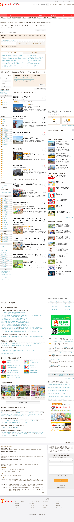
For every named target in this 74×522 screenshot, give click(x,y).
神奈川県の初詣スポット (28, 345)
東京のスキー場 (11, 464)
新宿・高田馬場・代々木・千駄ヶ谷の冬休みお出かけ (13, 319)
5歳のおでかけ (67, 306)
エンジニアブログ (46, 509)
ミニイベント (3, 264)
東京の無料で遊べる (14, 456)
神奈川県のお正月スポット (7, 353)
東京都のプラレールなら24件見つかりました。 (24, 79)
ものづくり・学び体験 (5, 260)
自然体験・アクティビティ (25, 66)
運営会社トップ (46, 501)
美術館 (3, 60)
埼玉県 (63, 374)
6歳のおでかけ (54, 309)
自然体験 (2, 246)
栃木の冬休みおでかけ (27, 336)
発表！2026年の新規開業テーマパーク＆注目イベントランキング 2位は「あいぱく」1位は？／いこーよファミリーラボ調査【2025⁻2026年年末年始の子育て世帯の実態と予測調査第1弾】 (26, 480)
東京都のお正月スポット (30, 352)
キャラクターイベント (5, 266)
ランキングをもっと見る (68, 378)
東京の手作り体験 (11, 452)
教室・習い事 (30, 63)
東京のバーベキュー (16, 449)
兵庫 (42, 17)
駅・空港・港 (5, 66)
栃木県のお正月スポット (18, 350)
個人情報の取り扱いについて (61, 475)
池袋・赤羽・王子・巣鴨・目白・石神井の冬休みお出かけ (14, 318)
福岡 (55, 17)
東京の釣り (23, 449)
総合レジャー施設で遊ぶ (6, 420)
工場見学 (32, 58)
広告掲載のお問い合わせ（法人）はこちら (61, 477)
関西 (35, 17)
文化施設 (8, 60)
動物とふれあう (62, 4)
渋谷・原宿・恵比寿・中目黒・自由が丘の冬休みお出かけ (14, 316)
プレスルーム (31, 505)
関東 (11, 17)
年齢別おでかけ (41, 15)
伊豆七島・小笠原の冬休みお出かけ (32, 331)
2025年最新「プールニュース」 (6, 275)
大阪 (37, 17)
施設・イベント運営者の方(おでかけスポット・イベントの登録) (19, 475)
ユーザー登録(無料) (65, 1)
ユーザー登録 (3, 475)
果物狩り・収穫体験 (38, 57)
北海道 (7, 17)
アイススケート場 (6, 63)
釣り (27, 57)
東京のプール (33, 449)
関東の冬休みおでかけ (6, 336)
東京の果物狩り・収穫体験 (6, 465)
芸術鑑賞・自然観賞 (4, 256)
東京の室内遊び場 (13, 461)
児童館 (3, 62)
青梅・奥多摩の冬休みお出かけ (24, 325)
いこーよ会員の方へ (61, 487)
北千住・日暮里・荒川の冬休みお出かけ (10, 328)
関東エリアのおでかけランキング (8, 412)
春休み (51, 4)
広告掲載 (17, 505)
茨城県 (52, 374)
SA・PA (36, 65)
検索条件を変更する (40, 88)
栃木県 (56, 374)
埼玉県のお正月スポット (6, 352)
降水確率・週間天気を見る (68, 125)
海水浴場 (16, 62)
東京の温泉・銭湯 (4, 464)
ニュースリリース (18, 507)
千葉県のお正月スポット (18, 352)
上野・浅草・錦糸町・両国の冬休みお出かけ (11, 315)
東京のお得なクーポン (5, 456)
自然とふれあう (4, 422)
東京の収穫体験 (27, 452)
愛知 (25, 17)
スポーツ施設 (26, 60)
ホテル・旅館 (27, 62)
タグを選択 (6, 86)
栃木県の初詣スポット (17, 343)
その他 (33, 66)
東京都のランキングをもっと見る (61, 371)
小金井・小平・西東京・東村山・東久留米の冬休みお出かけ (14, 324)
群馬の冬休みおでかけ (38, 336)
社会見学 (27, 58)
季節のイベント (4, 258)
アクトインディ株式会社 (57, 499)
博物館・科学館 (21, 58)
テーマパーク (15, 55)
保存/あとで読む (56, 1)
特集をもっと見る (70, 217)
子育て (63, 15)
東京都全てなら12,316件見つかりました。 (23, 80)
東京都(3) (13, 40)
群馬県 (60, 374)
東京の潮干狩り (28, 464)
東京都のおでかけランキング (7, 415)
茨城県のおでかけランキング (23, 412)
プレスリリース (59, 507)
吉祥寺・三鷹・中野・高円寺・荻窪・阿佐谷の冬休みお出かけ (15, 322)
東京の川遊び (3, 457)
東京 (13, 17)
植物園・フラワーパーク (7, 57)
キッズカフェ (30, 65)
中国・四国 (46, 17)
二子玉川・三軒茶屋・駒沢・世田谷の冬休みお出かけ (31, 328)
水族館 (34, 55)
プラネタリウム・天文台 (7, 65)
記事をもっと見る (23, 402)
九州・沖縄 (52, 17)
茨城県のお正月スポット (6, 350)
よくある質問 (31, 503)
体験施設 (37, 58)
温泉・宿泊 (24, 422)
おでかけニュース (54, 15)
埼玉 (20, 17)
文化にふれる (34, 420)
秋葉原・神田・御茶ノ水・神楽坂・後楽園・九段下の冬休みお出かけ (16, 330)
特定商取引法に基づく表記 (20, 511)
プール (11, 62)
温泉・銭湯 (21, 62)
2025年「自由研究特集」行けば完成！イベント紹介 (6, 278)
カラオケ (16, 65)
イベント (10, 15)
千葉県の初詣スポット (6, 345)
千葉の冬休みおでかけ (17, 338)
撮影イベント (3, 254)
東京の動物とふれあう (19, 452)
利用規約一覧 (17, 503)
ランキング (32, 15)
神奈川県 (61, 375)
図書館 (7, 62)
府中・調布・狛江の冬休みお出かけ (9, 325)
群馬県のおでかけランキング (7, 414)
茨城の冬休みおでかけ (17, 336)
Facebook (17, 509)
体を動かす (19, 422)
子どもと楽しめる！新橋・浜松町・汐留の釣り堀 (59, 396)
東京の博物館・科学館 (28, 461)
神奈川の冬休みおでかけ (38, 338)
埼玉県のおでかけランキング (21, 414)
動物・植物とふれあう (18, 420)
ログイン (71, 1)
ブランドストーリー (60, 501)
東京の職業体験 (34, 452)
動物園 (20, 55)
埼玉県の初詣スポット (38, 343)
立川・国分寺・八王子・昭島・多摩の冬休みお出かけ (13, 312)
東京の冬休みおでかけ (27, 338)
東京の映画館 (20, 461)
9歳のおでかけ (67, 311)
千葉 (18, 17)
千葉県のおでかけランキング (34, 414)
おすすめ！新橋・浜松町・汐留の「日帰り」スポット (60, 384)
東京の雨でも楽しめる (5, 461)
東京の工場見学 (4, 452)
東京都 (71, 374)
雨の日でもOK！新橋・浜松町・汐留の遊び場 (58, 390)
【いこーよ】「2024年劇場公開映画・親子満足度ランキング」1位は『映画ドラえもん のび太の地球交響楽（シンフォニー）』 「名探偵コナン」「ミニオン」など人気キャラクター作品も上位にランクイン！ (26, 489)
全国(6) (3, 40)
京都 (39, 17)
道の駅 (35, 63)
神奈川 (15, 17)
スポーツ (2, 248)
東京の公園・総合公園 (38, 456)
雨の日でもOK (56, 4)
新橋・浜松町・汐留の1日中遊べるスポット (57, 393)
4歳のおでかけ (54, 306)
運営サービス (45, 505)
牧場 (31, 55)
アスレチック (20, 60)
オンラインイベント (21, 15)
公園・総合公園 (33, 60)
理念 (43, 503)
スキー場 (33, 62)
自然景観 (31, 57)
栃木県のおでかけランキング (36, 412)
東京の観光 (39, 449)
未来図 (57, 503)
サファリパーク (26, 55)
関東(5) (7, 40)
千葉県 (67, 374)
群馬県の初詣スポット (27, 343)
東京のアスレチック (30, 456)
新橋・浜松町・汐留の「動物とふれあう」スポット (59, 387)
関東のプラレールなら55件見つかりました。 (23, 77)
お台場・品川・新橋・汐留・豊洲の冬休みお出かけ (12, 314)
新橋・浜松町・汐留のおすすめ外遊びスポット (58, 399)
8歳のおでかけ (54, 311)
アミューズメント (22, 65)
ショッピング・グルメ (5, 252)
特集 (71, 15)
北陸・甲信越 (30, 17)
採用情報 (44, 507)
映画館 (39, 60)
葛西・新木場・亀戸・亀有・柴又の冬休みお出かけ (31, 327)
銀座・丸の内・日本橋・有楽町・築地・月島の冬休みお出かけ (15, 321)
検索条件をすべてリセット (41, 30)
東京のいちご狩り (35, 464)
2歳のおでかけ (54, 303)
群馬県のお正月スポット (30, 350)
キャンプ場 (16, 57)
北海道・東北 (2, 17)
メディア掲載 (31, 507)
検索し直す (42, 84)
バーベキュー (23, 57)
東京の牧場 (28, 449)
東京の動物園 (9, 449)
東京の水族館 (41, 461)
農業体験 (10, 58)
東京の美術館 (35, 461)
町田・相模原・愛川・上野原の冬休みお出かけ (32, 315)
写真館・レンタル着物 (14, 66)
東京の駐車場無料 (22, 456)
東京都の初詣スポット (17, 345)
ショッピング (23, 63)
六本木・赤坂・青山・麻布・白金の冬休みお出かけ (12, 331)
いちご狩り (4, 58)
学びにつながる (27, 420)
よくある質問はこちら (61, 485)
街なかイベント (4, 262)
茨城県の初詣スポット (6, 343)
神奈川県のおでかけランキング (22, 415)
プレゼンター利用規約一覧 (34, 501)
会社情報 (58, 505)
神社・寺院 (13, 60)
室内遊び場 (4, 55)
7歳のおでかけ (67, 309)
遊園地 (9, 55)
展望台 (41, 58)
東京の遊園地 (3, 449)
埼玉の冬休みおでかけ (6, 338)
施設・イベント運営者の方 (20, 501)
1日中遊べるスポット (70, 4)
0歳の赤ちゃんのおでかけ (54, 301)
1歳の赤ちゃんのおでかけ (67, 301)
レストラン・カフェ (15, 63)
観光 (39, 63)
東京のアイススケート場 (19, 464)
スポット (3, 15)
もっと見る (43, 492)
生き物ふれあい (4, 250)
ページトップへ (69, 442)
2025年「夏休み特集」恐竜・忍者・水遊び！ (5, 272)
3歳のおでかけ (67, 303)
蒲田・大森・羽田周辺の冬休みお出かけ (10, 327)
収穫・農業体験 (12, 422)
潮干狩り (15, 58)
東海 (23, 17)
